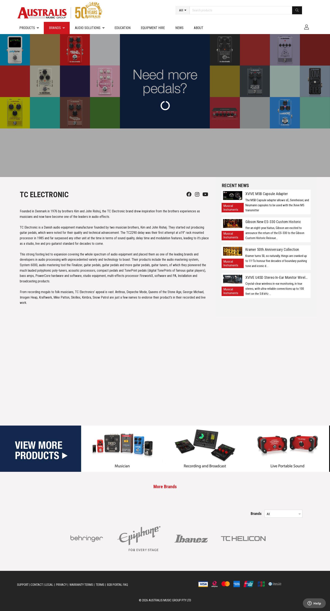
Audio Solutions (87, 28)
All (181, 10)
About (198, 28)
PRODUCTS (27, 28)
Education (122, 28)
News (179, 28)
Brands (55, 28)
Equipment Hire (153, 28)
